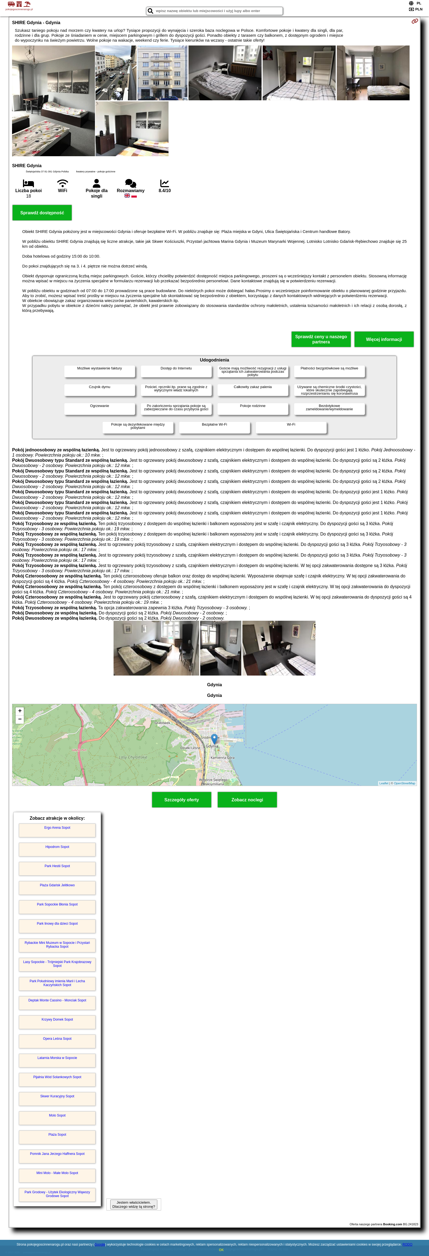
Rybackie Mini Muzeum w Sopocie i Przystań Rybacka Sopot (57, 945)
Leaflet (384, 783)
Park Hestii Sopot (57, 866)
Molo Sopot (57, 1115)
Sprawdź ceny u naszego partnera (321, 339)
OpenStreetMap (404, 783)
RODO (407, 1244)
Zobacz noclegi (247, 800)
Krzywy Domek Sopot (57, 1019)
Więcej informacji (384, 339)
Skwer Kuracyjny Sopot (57, 1096)
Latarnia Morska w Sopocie (57, 1058)
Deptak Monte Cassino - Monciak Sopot (57, 1000)
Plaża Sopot (57, 1135)
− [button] (20, 720)
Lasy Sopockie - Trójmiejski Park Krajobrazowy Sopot (57, 964)
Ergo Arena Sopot (57, 828)
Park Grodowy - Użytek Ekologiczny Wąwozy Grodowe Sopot (57, 1194)
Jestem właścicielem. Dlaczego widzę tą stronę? (133, 1204)
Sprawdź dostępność (42, 212)
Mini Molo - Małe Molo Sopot (57, 1173)
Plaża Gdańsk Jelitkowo (57, 885)
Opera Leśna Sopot (57, 1039)
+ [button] (20, 711)
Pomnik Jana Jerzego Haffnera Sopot (57, 1154)
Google (100, 1244)
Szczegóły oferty (181, 800)
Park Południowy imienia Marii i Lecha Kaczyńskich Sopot (57, 983)
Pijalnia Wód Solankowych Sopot (57, 1077)
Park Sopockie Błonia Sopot (57, 904)
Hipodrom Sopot (57, 847)
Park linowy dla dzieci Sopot (57, 923)
